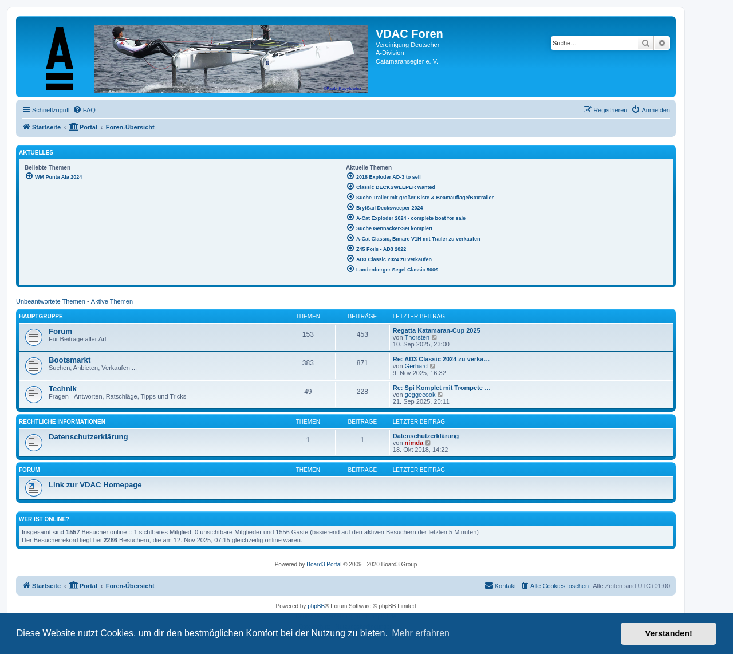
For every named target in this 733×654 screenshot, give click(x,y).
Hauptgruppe (41, 316)
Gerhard (416, 366)
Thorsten (417, 337)
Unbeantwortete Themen (50, 301)
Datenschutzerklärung (88, 436)
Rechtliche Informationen (62, 422)
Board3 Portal (323, 564)
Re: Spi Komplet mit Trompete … (442, 387)
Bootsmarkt (69, 360)
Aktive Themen (112, 301)
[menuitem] (84, 110)
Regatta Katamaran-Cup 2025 (436, 330)
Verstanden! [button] (668, 633)
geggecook (420, 394)
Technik (63, 388)
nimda (414, 442)
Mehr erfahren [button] (421, 633)
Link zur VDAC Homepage (95, 484)
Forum (60, 331)
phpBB (316, 606)
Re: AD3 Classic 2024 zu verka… (441, 359)
